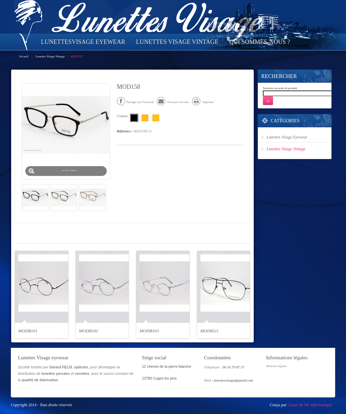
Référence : (125, 131)
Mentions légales (276, 366)
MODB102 (88, 330)
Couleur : (123, 116)
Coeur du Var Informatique (310, 405)
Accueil (23, 56)
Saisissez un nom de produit (280, 88)
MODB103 (149, 330)
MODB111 (209, 330)
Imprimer (203, 102)
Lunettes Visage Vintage (50, 56)
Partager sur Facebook (135, 102)
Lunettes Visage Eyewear (287, 137)
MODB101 (28, 330)
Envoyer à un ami (173, 102)
